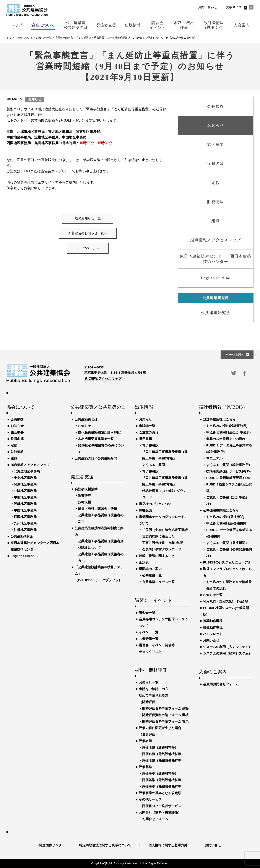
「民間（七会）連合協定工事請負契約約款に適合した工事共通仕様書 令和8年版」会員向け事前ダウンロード (165, 539)
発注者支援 (82, 477)
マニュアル (214, 458)
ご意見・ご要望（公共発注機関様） (229, 552)
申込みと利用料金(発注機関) (226, 523)
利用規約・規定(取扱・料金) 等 (225, 601)
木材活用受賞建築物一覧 (96, 439)
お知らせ (17, 426)
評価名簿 (145, 741)
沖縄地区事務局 (25, 530)
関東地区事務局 (25, 484)
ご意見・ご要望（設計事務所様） (227, 500)
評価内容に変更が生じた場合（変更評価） (160, 731)
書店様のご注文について (157, 504)
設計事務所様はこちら (219, 419)
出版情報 (144, 407)
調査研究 (84, 495)
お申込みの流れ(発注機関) (225, 517)
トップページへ (87, 248)
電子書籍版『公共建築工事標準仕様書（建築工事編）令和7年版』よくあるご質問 (165, 455)
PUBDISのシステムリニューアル (227, 562)
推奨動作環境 (213, 621)
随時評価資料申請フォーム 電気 (165, 721)
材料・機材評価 (151, 670)
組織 (14, 458)
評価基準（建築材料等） (160, 773)
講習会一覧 (147, 612)
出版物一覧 (147, 426)
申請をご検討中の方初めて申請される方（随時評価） (153, 695)
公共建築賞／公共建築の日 (98, 407)
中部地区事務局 (25, 497)
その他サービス (150, 799)
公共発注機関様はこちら (221, 510)
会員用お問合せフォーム (221, 684)
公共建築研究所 (22, 536)
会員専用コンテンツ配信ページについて (163, 622)
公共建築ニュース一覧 (158, 582)
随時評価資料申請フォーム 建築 (165, 708)
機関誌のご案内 (150, 569)
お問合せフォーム (155, 819)
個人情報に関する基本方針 (167, 845)
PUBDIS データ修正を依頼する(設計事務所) (229, 448)
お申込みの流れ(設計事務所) (226, 426)
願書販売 (145, 510)
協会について (20, 407)
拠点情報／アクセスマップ (30, 465)
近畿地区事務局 (25, 504)
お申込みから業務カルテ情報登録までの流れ (229, 585)
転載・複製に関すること (157, 556)
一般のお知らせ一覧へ (88, 218)
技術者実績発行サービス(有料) (228, 471)
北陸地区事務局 (25, 491)
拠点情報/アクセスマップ (102, 378)
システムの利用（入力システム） (227, 647)
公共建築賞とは (86, 419)
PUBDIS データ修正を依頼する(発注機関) (229, 533)
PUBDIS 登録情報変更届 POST (229, 478)
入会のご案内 (213, 672)
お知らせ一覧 (148, 682)
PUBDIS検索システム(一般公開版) (226, 611)
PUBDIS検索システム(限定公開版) (229, 487)
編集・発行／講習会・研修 (97, 508)
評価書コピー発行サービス (161, 806)
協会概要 (17, 432)
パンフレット (213, 634)
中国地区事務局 (25, 510)
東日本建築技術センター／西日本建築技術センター (35, 546)
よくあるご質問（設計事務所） (229, 465)
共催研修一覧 (148, 638)
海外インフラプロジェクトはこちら (227, 572)
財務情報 (17, 452)
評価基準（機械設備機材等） (163, 786)
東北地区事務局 (25, 478)
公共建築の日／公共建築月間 (96, 458)
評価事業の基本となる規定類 (160, 793)
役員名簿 (17, 439)
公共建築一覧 (152, 575)
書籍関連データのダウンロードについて (163, 520)
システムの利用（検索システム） (227, 653)
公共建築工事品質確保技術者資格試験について (101, 544)
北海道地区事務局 (27, 471)
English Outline (22, 556)
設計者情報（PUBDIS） (223, 407)
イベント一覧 (148, 632)
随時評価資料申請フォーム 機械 (165, 715)
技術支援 (84, 502)
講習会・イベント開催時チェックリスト (157, 648)
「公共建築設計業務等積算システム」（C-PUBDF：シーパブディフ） (99, 573)
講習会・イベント (153, 600)
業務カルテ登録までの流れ (225, 439)
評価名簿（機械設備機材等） (163, 760)
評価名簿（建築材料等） (160, 747)
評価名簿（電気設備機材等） (163, 754)
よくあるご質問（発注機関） (227, 543)
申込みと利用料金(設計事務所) (228, 432)
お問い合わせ (207, 7)
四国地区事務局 (25, 517)
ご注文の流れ (148, 432)
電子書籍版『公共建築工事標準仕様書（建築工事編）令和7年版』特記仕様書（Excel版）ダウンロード (165, 484)
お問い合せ (211, 640)
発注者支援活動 (86, 489)
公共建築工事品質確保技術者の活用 (101, 518)
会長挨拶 (17, 419)
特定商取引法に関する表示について (105, 845)
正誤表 (144, 562)
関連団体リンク (50, 845)
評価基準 (145, 767)
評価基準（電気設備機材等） (163, 780)
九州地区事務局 (25, 523)
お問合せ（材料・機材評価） (160, 812)
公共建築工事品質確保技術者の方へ (101, 557)
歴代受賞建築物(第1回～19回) (99, 432)
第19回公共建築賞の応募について (101, 448)
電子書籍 (145, 439)
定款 (14, 445)
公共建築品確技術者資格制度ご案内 (99, 531)
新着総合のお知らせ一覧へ (87, 233)
